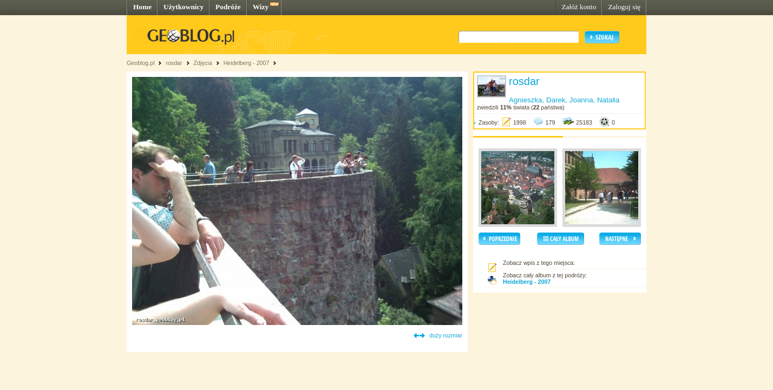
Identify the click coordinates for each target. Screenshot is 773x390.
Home (142, 7)
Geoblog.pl (141, 63)
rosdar (174, 63)
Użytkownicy (183, 7)
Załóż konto (578, 7)
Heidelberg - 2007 (247, 63)
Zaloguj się (624, 7)
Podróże (228, 7)
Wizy (260, 7)
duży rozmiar (445, 335)
